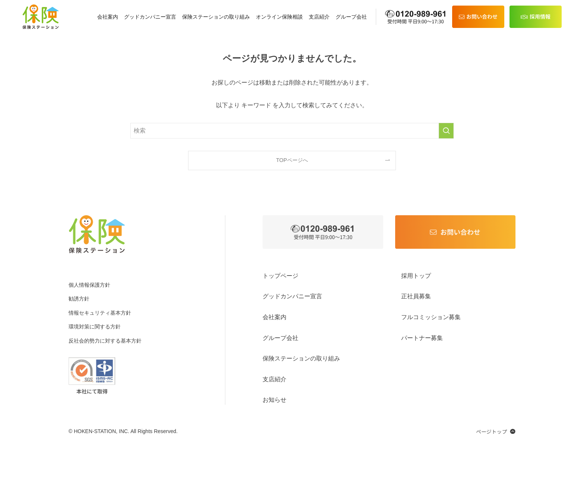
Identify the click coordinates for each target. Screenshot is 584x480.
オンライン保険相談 (279, 17)
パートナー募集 (422, 338)
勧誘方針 (79, 299)
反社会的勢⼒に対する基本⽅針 (105, 341)
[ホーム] (40, 16)
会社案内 (107, 17)
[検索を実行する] (446, 131)
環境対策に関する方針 (95, 327)
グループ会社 (351, 17)
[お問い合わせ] (478, 17)
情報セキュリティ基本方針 (100, 313)
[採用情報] (536, 17)
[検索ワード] (292, 131)
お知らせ (274, 400)
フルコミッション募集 (431, 317)
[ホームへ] (97, 234)
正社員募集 (416, 296)
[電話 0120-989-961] (416, 17)
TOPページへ (292, 160)
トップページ (280, 276)
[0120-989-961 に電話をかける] (323, 232)
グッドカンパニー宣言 (150, 17)
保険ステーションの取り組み (216, 17)
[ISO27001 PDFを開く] (92, 375)
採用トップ (416, 276)
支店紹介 (319, 17)
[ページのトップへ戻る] (495, 431)
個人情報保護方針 (89, 285)
